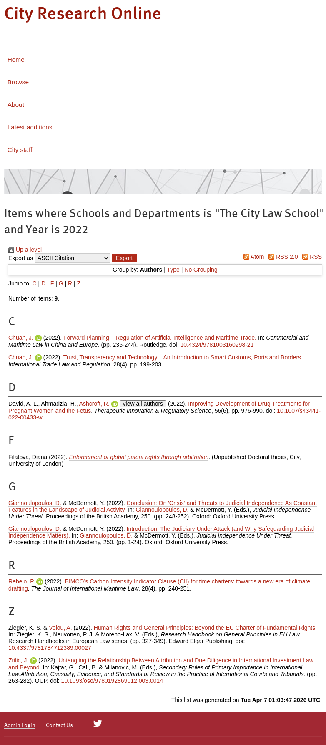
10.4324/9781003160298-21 (216, 344)
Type (173, 269)
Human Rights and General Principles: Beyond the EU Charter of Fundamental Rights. (205, 627)
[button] (124, 258)
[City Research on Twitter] (97, 724)
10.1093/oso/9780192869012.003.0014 (112, 680)
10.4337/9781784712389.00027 (49, 647)
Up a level (25, 249)
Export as (20, 258)
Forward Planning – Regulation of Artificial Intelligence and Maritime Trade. (159, 337)
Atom (252, 256)
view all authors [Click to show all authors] (143, 403)
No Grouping (200, 269)
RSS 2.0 (282, 256)
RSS (310, 256)
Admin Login (19, 725)
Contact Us (59, 725)
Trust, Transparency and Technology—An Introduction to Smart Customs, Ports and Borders (182, 357)
